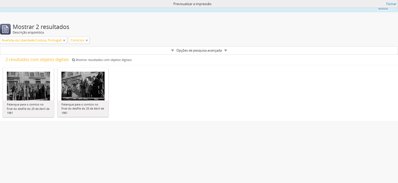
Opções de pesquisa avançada (199, 50)
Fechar (391, 4)
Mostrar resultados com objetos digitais (102, 60)
